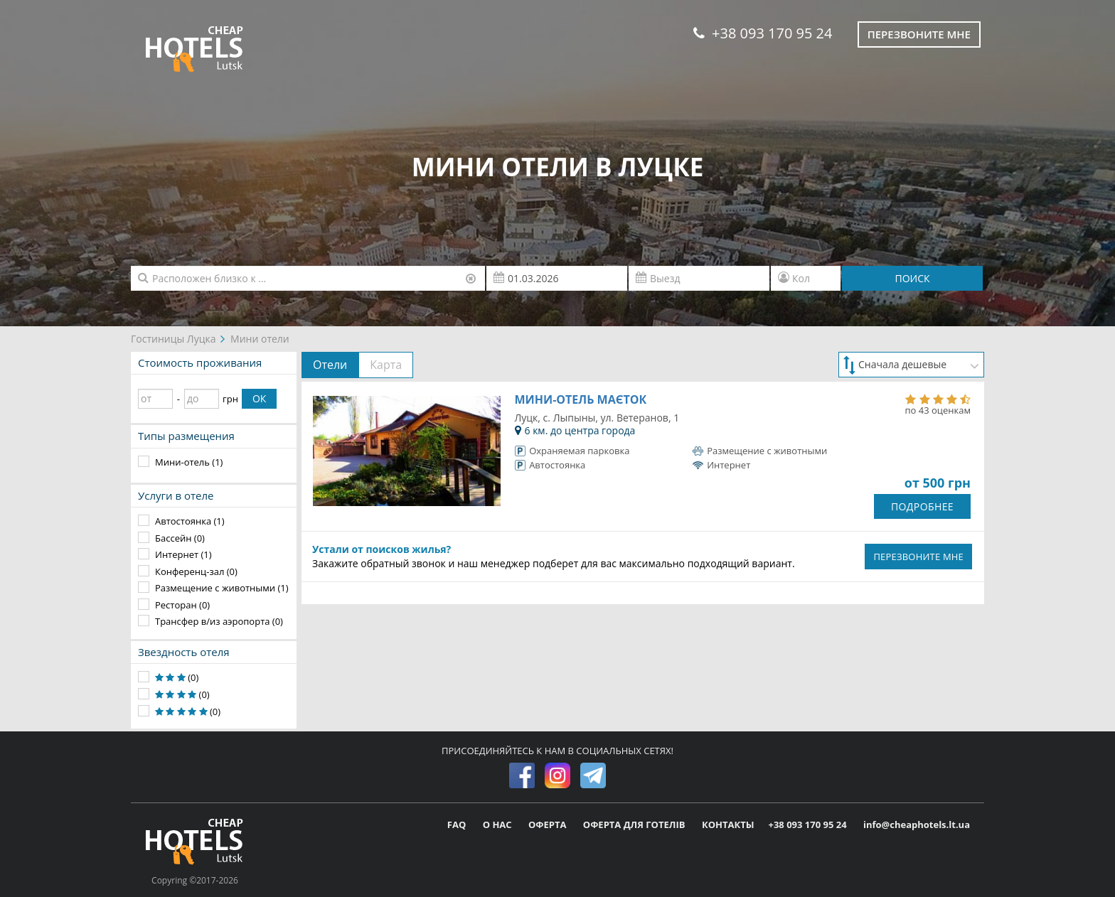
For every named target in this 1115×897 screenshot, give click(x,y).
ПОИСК (912, 278)
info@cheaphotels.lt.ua (916, 824)
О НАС (498, 824)
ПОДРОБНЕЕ (922, 506)
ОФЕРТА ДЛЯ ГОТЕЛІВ (635, 824)
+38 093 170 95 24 (762, 33)
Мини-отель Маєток (581, 399)
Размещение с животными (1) (222, 587)
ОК (259, 398)
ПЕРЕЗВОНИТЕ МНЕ (918, 556)
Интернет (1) (183, 554)
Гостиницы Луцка (173, 338)
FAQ (458, 824)
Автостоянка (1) (190, 521)
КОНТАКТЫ (728, 824)
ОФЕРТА (548, 824)
